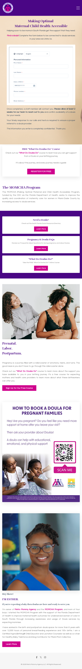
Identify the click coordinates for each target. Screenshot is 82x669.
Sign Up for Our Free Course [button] (19, 388)
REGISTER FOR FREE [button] (41, 171)
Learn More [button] (41, 229)
